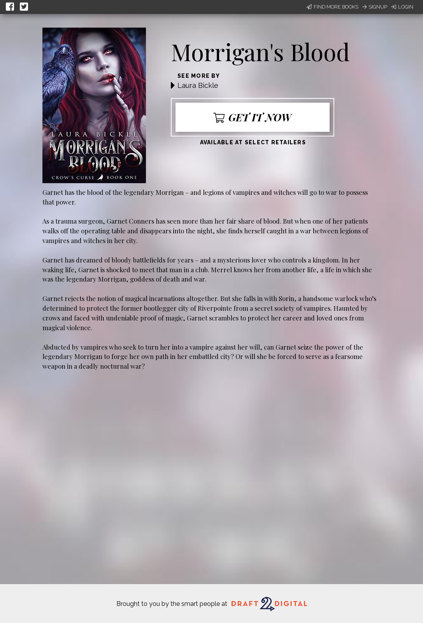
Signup (374, 7)
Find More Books (332, 7)
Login (402, 7)
